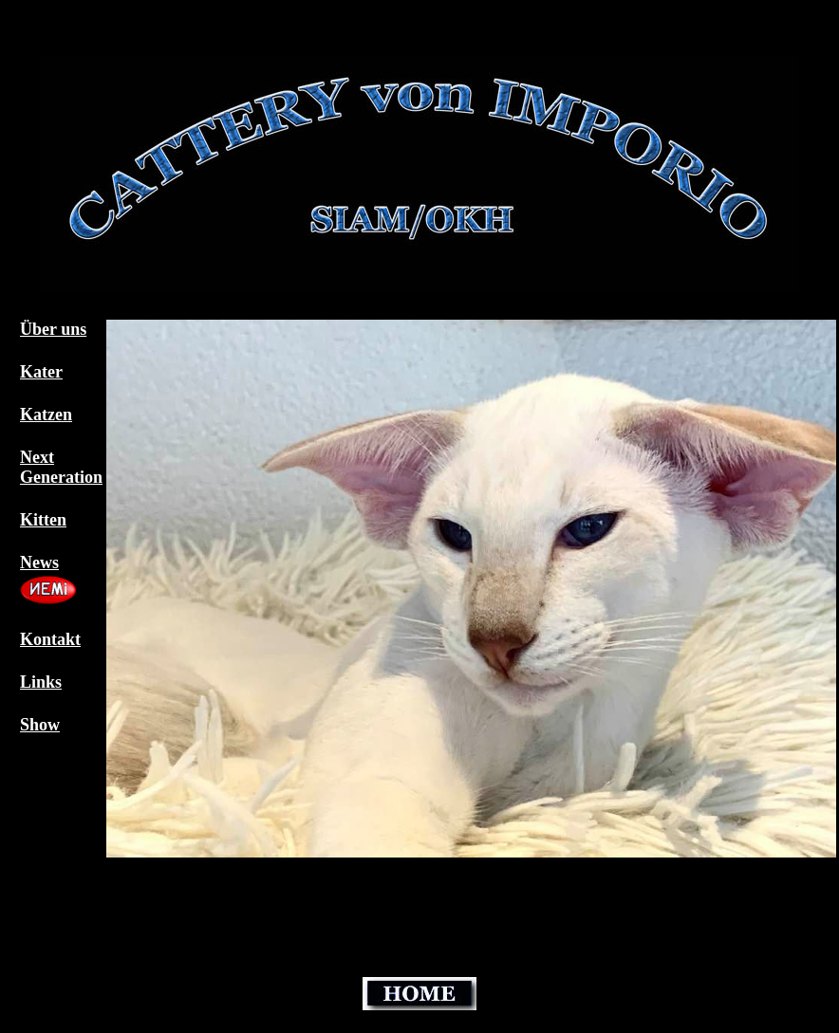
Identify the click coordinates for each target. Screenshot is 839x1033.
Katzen (46, 414)
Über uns (53, 329)
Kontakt (50, 639)
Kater (41, 371)
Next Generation (61, 467)
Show (40, 724)
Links (41, 682)
